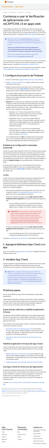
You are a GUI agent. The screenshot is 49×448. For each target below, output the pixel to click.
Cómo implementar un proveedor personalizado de (20, 69)
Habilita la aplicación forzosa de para (24, 362)
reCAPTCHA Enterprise (26, 39)
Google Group (36, 436)
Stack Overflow (37, 433)
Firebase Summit (22, 434)
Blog (19, 432)
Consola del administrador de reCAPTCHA (29, 192)
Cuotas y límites (23, 134)
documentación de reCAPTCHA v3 (29, 64)
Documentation (7, 7)
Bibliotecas (4, 439)
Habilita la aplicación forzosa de (18, 354)
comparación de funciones (24, 56)
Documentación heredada (39, 443)
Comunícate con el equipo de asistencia (39, 430)
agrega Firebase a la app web (24, 251)
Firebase (5, 12)
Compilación (28, 12)
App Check (19, 7)
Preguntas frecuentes (38, 441)
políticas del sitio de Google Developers (37, 391)
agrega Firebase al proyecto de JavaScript (31, 79)
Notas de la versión (37, 438)
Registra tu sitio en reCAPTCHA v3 (15, 82)
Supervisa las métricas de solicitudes (19, 329)
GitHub (3, 441)
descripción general (30, 34)
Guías (3, 432)
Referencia (4, 434)
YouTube (20, 439)
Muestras (4, 437)
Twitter (19, 437)
